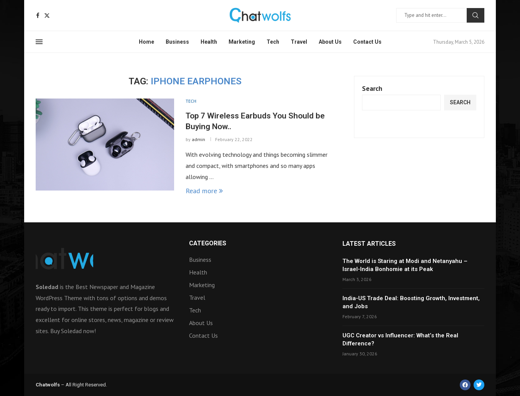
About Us (330, 42)
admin (198, 139)
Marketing (242, 42)
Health (209, 42)
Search (475, 15)
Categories (207, 243)
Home (146, 42)
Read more (204, 190)
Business (177, 42)
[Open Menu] (39, 41)
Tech (273, 42)
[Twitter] (47, 15)
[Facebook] (38, 15)
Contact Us (367, 42)
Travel (299, 42)
